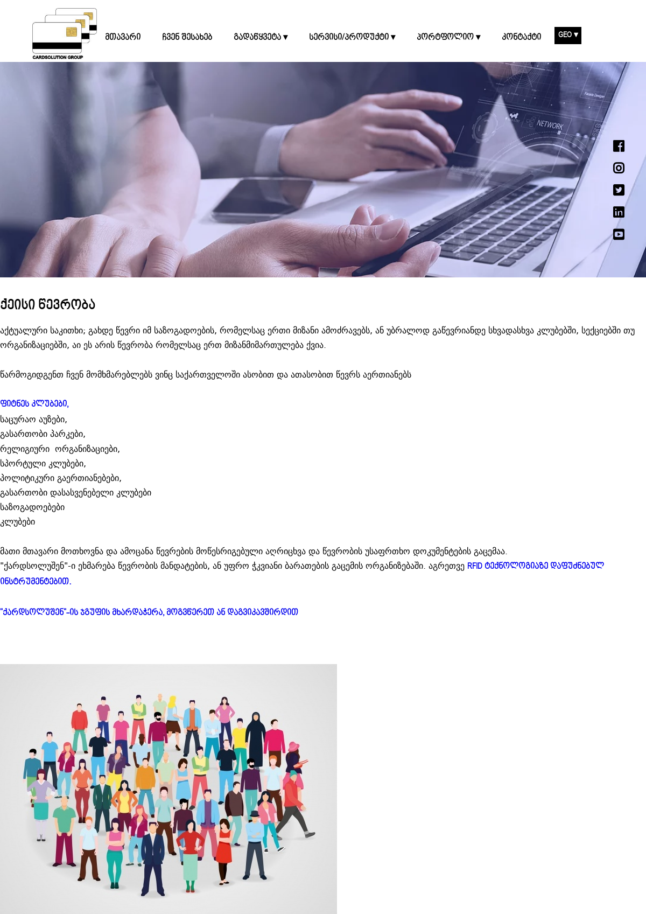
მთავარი (123, 38)
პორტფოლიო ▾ (448, 38)
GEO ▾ (568, 34)
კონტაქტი (521, 38)
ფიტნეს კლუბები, (34, 404)
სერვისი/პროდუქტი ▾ (352, 38)
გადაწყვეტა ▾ (260, 38)
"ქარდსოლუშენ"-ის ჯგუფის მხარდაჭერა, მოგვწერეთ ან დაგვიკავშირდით (149, 613)
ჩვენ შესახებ (187, 38)
